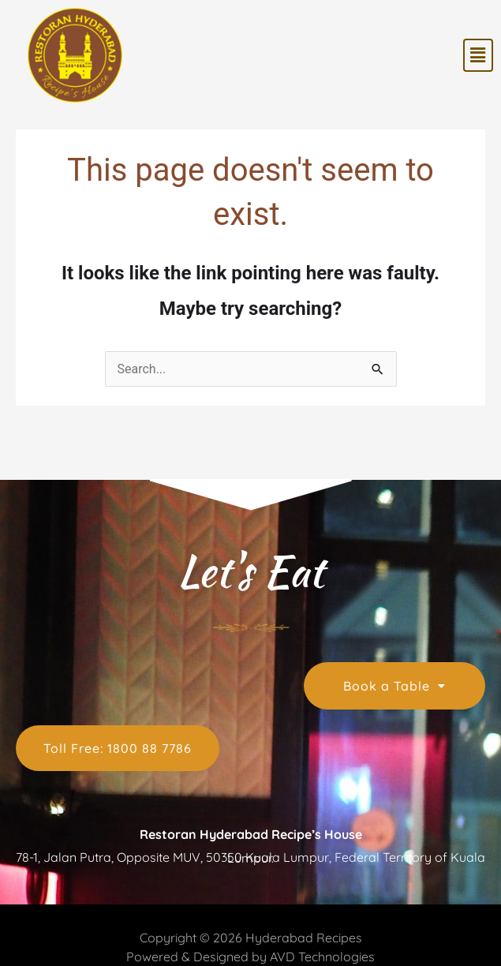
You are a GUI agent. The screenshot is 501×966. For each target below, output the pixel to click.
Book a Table (394, 686)
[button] (478, 55)
